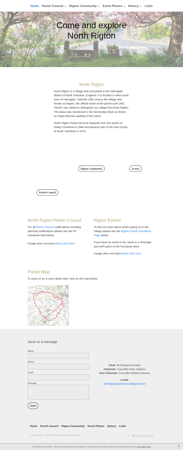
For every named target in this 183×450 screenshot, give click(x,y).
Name (30, 351)
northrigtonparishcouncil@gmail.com (124, 383)
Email (30, 372)
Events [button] (135, 168)
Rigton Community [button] (91, 168)
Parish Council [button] (47, 192)
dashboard (49, 435)
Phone (31, 362)
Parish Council (45, 226)
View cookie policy (144, 447)
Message (32, 383)
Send (33, 405)
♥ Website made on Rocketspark (67, 435)
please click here (64, 243)
